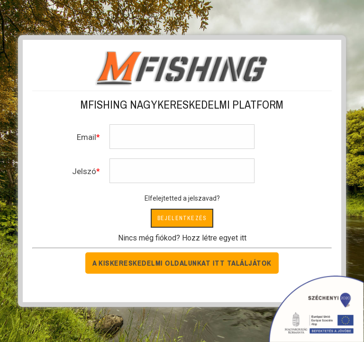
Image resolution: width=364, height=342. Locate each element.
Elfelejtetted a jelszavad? (182, 198)
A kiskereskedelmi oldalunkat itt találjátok (182, 263)
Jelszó (84, 171)
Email (86, 137)
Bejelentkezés (182, 218)
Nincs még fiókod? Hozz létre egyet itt (182, 237)
